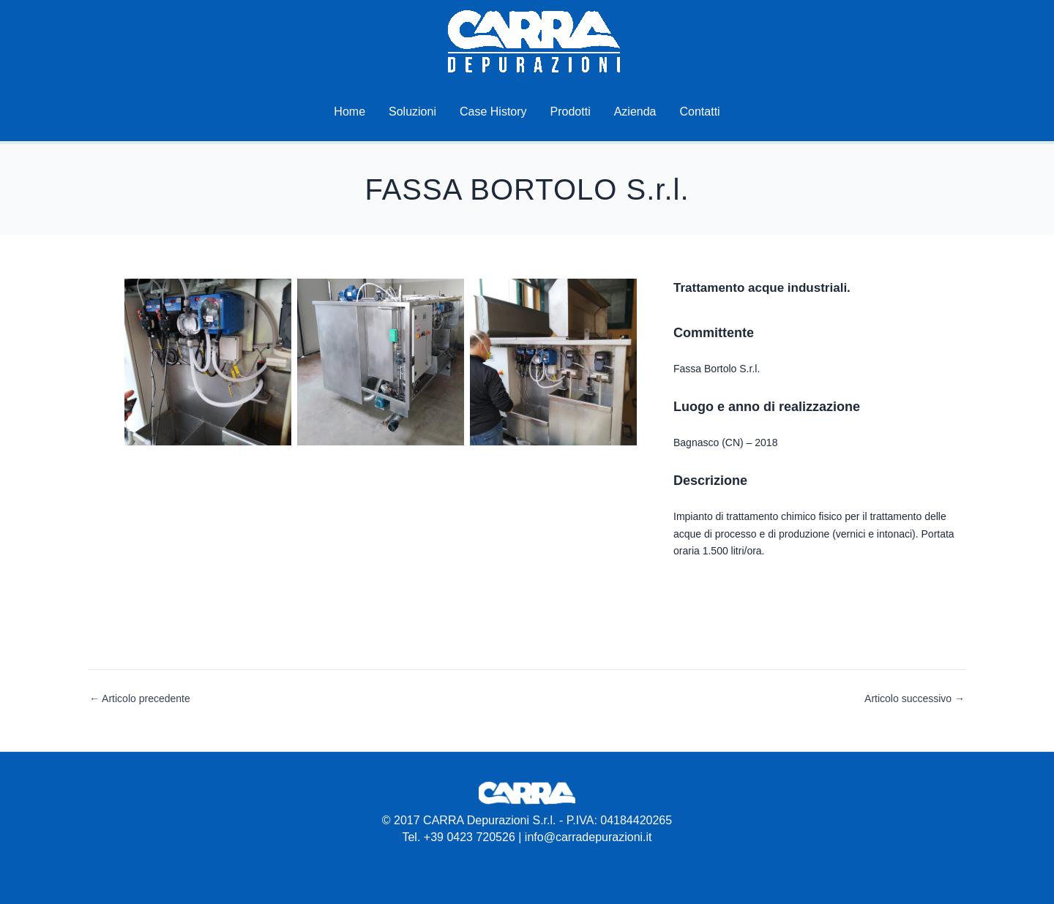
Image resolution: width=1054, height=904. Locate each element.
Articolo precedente (139, 698)
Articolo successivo (914, 698)
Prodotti (570, 111)
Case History (493, 111)
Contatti (700, 111)
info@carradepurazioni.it (588, 837)
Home (349, 111)
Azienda (635, 111)
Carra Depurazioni (635, 41)
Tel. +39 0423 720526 (458, 837)
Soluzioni (412, 111)
